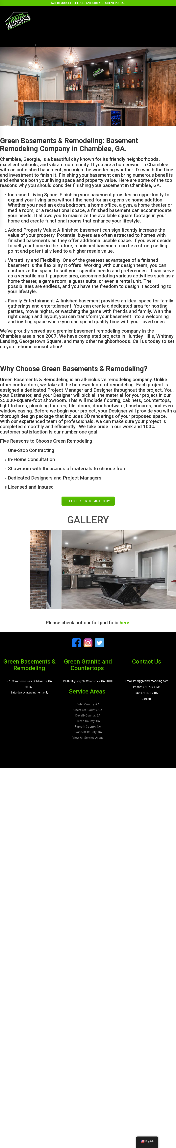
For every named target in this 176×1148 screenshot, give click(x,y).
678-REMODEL (60, 3)
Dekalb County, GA (88, 715)
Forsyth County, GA (88, 726)
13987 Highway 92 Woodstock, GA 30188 (88, 681)
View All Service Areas (87, 737)
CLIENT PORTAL (115, 3)
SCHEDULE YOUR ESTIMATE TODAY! (88, 501)
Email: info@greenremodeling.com (146, 681)
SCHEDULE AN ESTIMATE (87, 3)
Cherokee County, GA (87, 710)
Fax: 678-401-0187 (146, 692)
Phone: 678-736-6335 (146, 687)
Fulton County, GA (88, 721)
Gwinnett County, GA (88, 732)
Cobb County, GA (88, 704)
